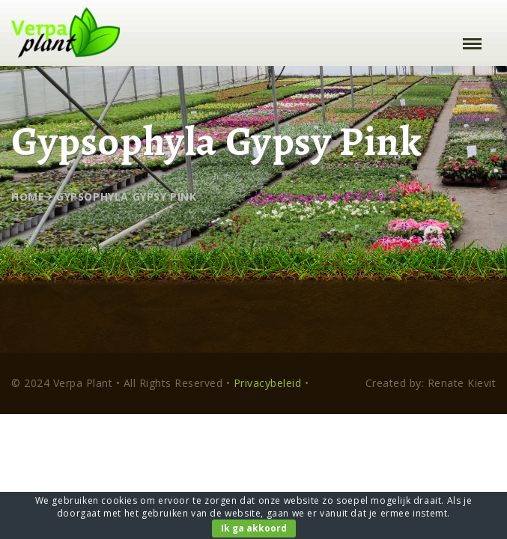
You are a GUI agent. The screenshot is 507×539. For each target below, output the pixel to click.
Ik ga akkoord (254, 528)
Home (27, 196)
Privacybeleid (268, 383)
